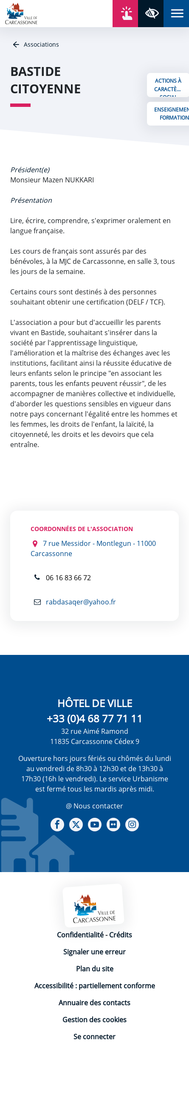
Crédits (120, 935)
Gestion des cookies (94, 1019)
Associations (40, 44)
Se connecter (94, 1036)
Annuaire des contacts (94, 1002)
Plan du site (94, 968)
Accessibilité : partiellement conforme (94, 985)
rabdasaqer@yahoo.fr (80, 602)
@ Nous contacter (94, 806)
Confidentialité (80, 935)
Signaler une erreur (94, 951)
